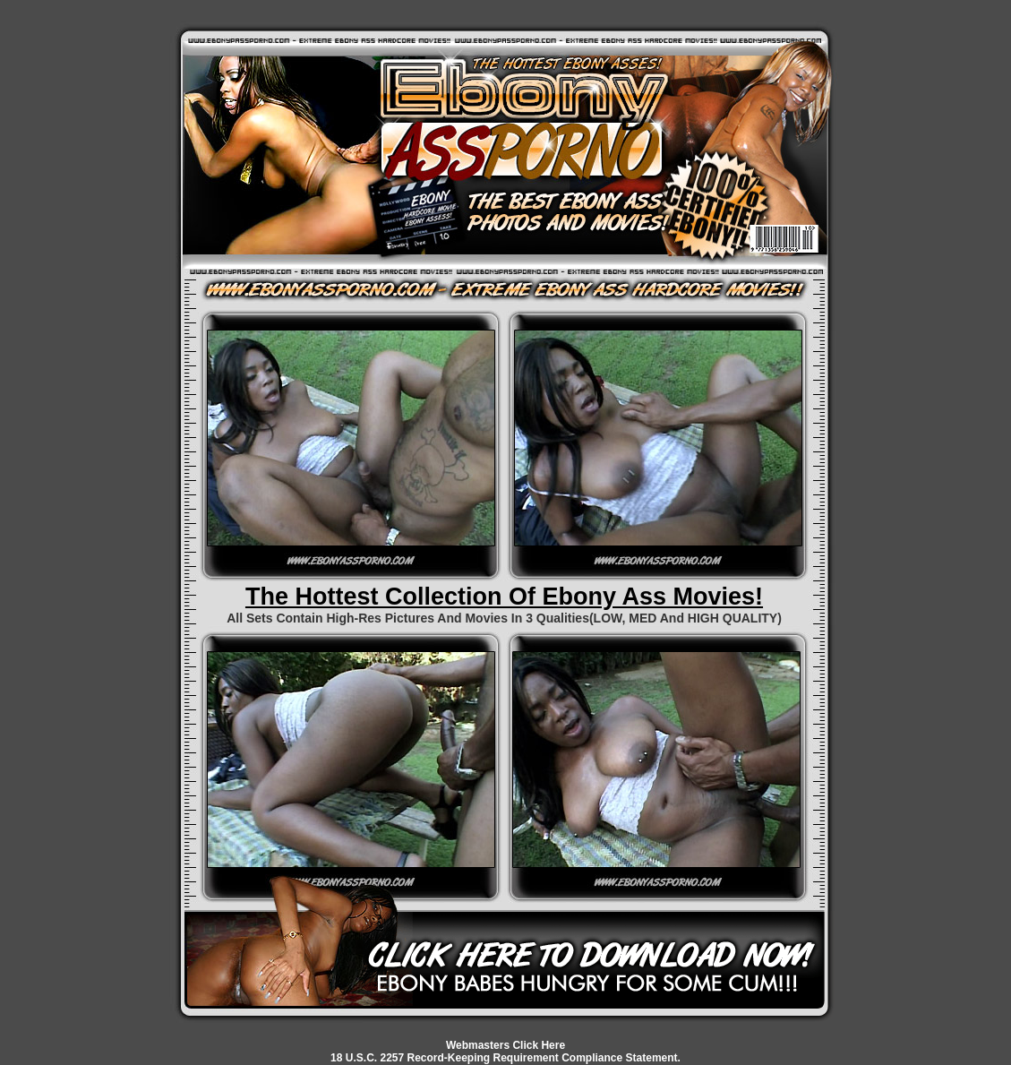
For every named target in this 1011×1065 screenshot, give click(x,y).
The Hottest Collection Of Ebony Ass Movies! (504, 596)
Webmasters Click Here (505, 1045)
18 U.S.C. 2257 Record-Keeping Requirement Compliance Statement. (505, 1058)
